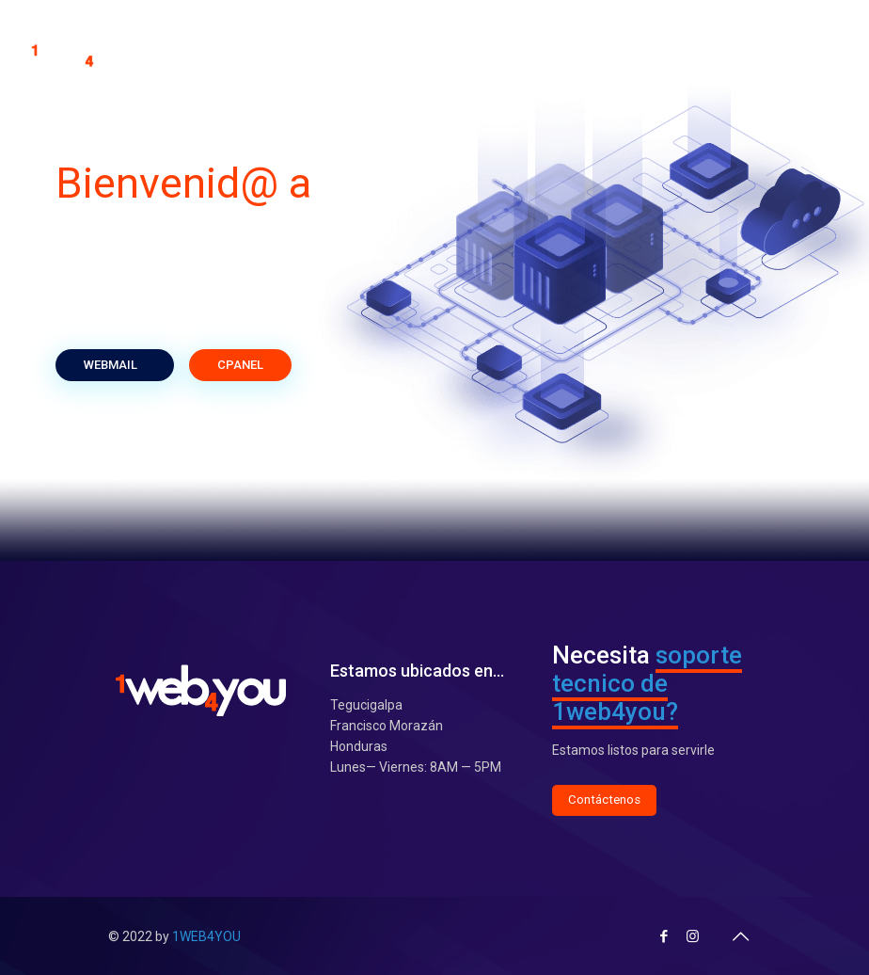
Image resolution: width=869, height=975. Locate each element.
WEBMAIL (115, 365)
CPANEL (240, 365)
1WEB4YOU (206, 936)
